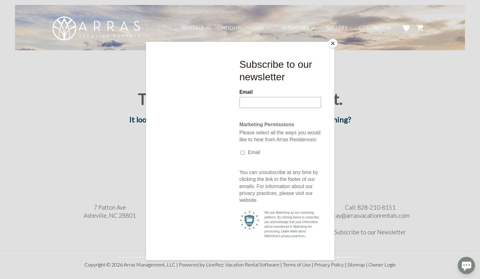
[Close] (333, 43)
